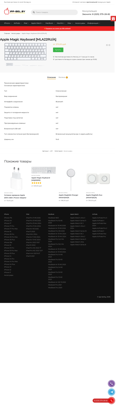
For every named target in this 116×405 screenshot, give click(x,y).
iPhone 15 (7, 245)
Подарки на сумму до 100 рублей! (58, 28)
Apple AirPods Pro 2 (99, 228)
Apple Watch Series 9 (78, 239)
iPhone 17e (8, 218)
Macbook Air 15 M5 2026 (57, 225)
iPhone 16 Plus (9, 240)
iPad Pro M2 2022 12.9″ (34, 250)
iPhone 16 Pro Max (11, 237)
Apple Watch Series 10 (78, 231)
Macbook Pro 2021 (55, 285)
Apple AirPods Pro (99, 236)
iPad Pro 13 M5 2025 (33, 221)
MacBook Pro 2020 (55, 288)
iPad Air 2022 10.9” (33, 242)
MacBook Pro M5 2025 (56, 231)
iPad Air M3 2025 (32, 229)
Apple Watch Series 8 (78, 245)
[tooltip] (113, 18)
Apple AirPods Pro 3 (99, 218)
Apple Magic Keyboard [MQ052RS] (40, 179)
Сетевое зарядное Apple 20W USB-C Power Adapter (15, 196)
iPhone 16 (7, 231)
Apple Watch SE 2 (76, 234)
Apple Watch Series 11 (78, 221)
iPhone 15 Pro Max (11, 250)
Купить (58, 50)
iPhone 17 (7, 223)
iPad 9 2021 (30, 256)
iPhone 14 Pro (9, 259)
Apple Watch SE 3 (76, 223)
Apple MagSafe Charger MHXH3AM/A (68, 196)
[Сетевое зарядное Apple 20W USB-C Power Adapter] (16, 179)
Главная (7, 33)
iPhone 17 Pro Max (11, 229)
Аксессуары (15, 33)
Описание (51, 77)
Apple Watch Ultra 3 (77, 218)
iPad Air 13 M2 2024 (33, 240)
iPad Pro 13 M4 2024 (33, 223)
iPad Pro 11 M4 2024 (33, 226)
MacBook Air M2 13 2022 (57, 282)
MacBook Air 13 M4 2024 (57, 234)
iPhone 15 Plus (9, 253)
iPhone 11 (7, 272)
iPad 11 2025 (30, 231)
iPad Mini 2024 (31, 234)
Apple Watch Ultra (77, 242)
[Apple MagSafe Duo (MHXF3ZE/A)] (98, 179)
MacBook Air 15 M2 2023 (57, 264)
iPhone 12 (7, 270)
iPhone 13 (7, 267)
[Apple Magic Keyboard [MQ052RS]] (43, 170)
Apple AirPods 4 (98, 221)
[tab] (51, 76)
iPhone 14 (7, 256)
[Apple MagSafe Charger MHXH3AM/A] (71, 179)
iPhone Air (8, 221)
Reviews (62, 77)
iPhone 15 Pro (9, 248)
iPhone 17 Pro (9, 226)
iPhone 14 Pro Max (11, 261)
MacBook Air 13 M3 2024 (57, 252)
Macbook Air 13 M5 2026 (57, 228)
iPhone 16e (8, 242)
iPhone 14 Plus (9, 264)
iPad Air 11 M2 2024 (33, 237)
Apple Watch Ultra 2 (77, 236)
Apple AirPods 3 (98, 231)
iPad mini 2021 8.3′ (33, 253)
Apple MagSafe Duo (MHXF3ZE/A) (94, 196)
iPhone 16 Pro (9, 234)
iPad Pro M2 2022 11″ (33, 248)
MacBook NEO (53, 218)
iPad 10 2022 (30, 245)
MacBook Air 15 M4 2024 (57, 236)
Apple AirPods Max (99, 234)
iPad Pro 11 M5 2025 (33, 218)
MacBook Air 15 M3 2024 (57, 249)
